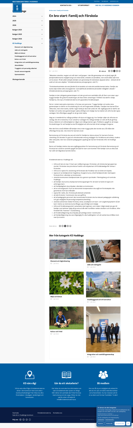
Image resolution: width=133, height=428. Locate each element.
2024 (14, 21)
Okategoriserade (18, 84)
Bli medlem (105, 1)
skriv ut (102, 76)
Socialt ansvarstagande (22, 76)
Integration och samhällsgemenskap (27, 67)
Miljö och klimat (20, 58)
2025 (14, 26)
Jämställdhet (19, 70)
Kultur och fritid (20, 64)
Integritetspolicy (109, 419)
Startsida (97, 1)
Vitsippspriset (83, 8)
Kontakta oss (114, 1)
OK (128, 423)
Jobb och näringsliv (21, 55)
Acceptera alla (120, 423)
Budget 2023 (17, 35)
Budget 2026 (17, 44)
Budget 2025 (17, 39)
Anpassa (100, 423)
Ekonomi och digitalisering (24, 52)
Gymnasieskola (20, 80)
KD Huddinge (17, 48)
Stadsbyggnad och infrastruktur (25, 61)
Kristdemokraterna (44, 418)
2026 (14, 30)
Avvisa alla (109, 423)
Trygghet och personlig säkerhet (26, 73)
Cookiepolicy (101, 419)
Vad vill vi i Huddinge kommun (107, 8)
